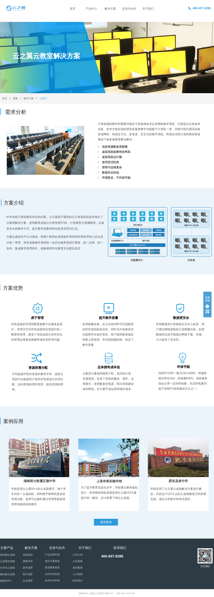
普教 (15, 98)
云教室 (43, 98)
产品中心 (91, 8)
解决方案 (110, 8)
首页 (72, 8)
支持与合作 (129, 8)
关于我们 (148, 8)
